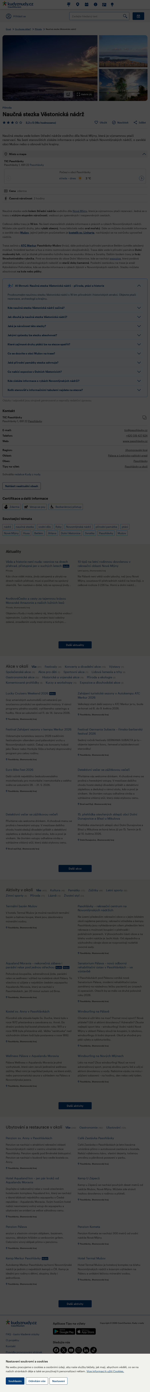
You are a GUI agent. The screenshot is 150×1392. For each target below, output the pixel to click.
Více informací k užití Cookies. (105, 1371)
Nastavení (58, 1381)
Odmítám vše (37, 1381)
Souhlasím (15, 1381)
